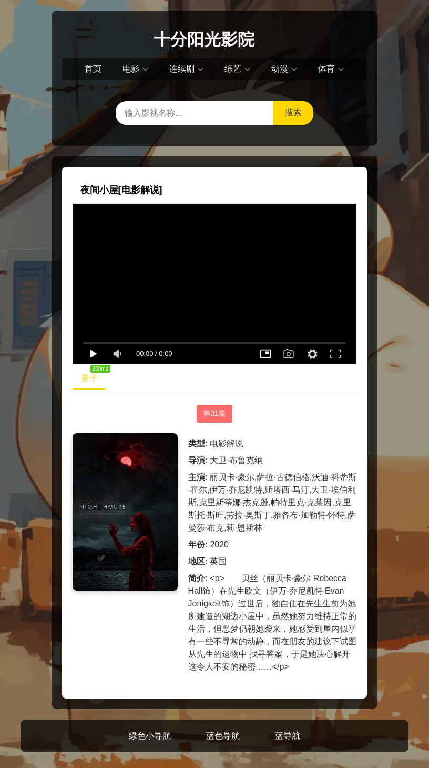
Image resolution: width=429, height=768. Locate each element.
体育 (326, 68)
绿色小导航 (150, 735)
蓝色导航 (223, 735)
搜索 (293, 112)
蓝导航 (287, 735)
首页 (93, 68)
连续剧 (182, 68)
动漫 (279, 68)
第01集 (214, 413)
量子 (93, 376)
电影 (130, 68)
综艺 (232, 68)
